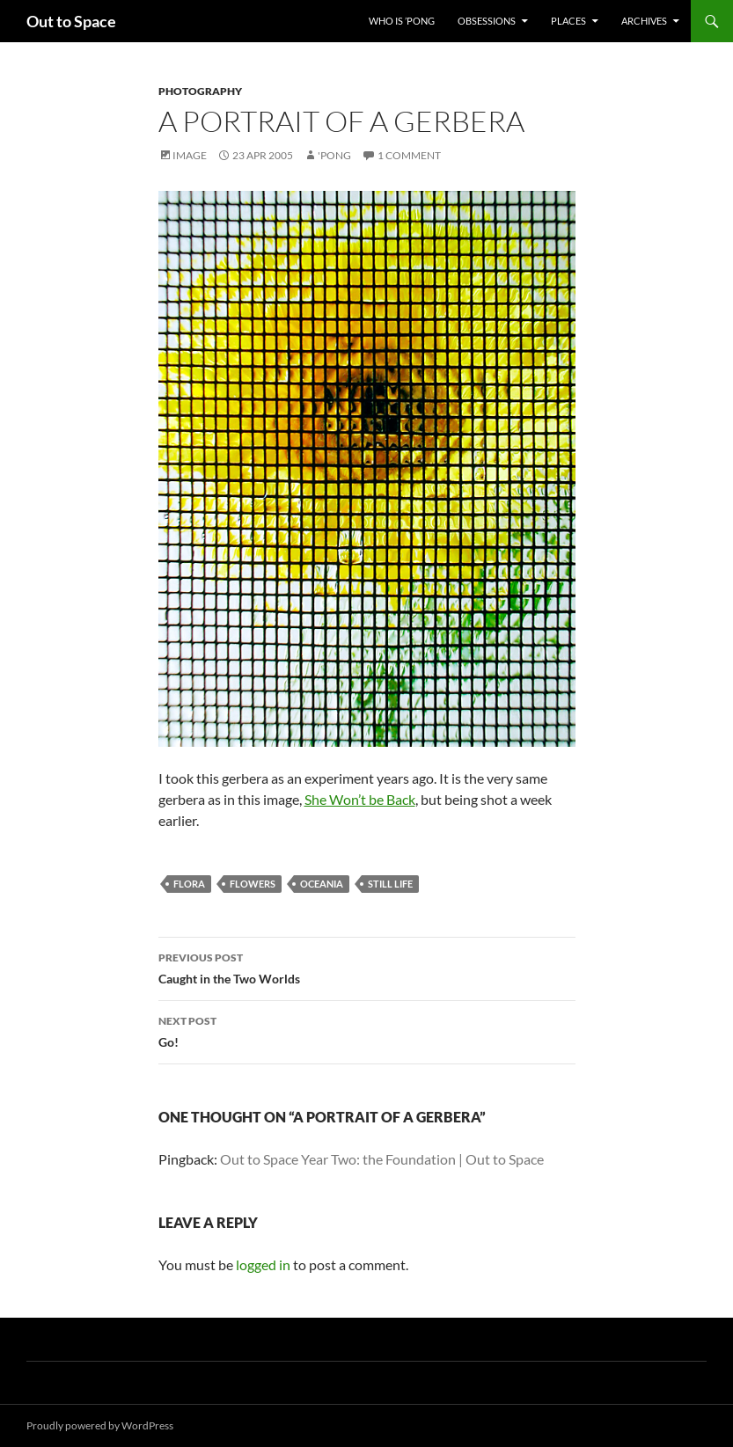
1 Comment (409, 155)
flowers (252, 883)
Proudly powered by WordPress (99, 1425)
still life (390, 883)
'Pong (334, 155)
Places (568, 20)
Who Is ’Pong (402, 20)
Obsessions (487, 20)
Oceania (321, 883)
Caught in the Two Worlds (366, 966)
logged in (263, 1264)
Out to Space (71, 21)
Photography (200, 91)
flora (189, 883)
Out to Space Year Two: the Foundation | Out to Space (382, 1159)
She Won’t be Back (359, 799)
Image (189, 155)
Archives (644, 20)
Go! (366, 1030)
